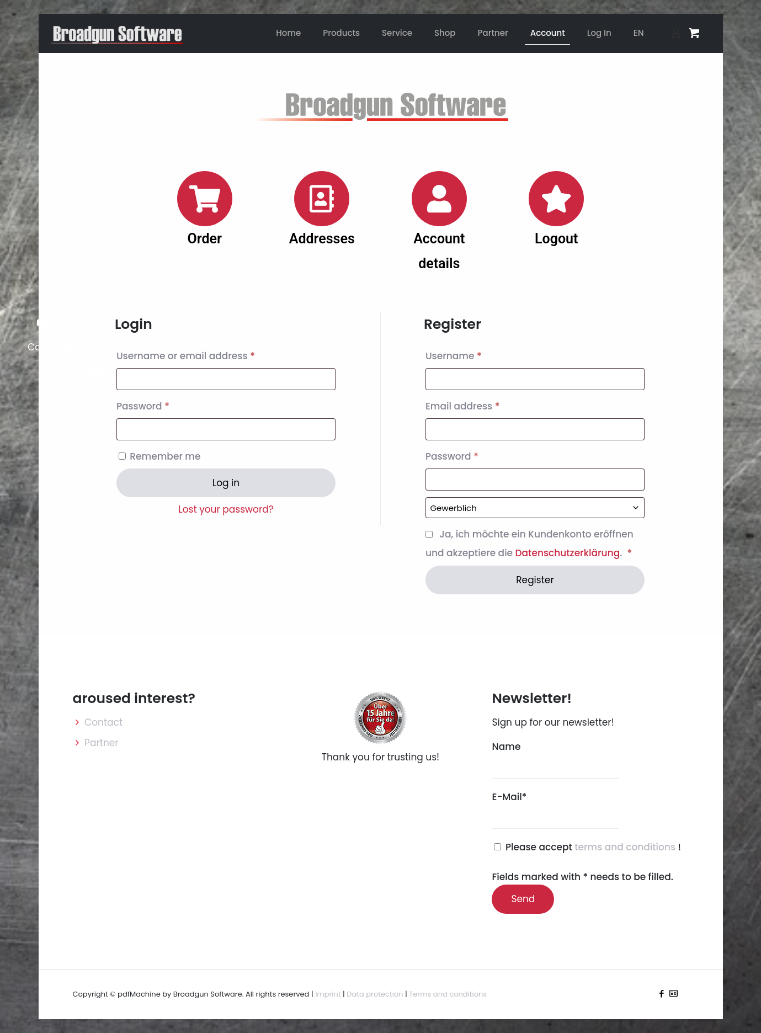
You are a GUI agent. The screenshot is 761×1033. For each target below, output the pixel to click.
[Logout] (556, 198)
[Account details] (439, 198)
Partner (101, 742)
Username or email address (206, 355)
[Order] (204, 198)
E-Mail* (555, 809)
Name (555, 759)
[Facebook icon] (662, 993)
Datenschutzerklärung (567, 553)
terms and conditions (626, 847)
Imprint (327, 994)
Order (204, 239)
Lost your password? (225, 509)
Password (163, 405)
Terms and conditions (448, 994)
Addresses (322, 239)
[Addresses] (321, 198)
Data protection (375, 994)
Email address (483, 405)
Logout (556, 239)
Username (474, 355)
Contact (103, 722)
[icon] (673, 993)
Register (535, 580)
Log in (226, 482)
